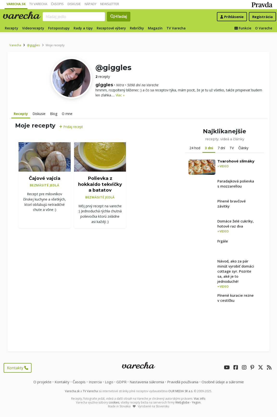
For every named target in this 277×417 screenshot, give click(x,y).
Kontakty (17, 367)
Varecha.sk (15, 4)
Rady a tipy (83, 28)
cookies (114, 402)
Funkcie (242, 28)
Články (243, 148)
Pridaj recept (71, 126)
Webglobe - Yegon (188, 402)
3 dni (209, 148)
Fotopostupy (59, 28)
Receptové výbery (111, 28)
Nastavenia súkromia (147, 381)
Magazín (155, 28)
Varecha (15, 45)
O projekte (42, 381)
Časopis (57, 4)
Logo (109, 381)
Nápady (90, 4)
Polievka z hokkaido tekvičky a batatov (100, 184)
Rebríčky (137, 28)
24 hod (194, 148)
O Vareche (263, 28)
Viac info (199, 399)
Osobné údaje (222, 381)
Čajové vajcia (44, 178)
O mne (67, 113)
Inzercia (95, 381)
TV (232, 148)
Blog (53, 113)
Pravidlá (182, 381)
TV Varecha (38, 4)
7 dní (221, 148)
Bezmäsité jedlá (44, 185)
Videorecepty (33, 28)
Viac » (120, 95)
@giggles (33, 45)
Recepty (11, 28)
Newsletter (109, 4)
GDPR (121, 381)
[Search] (74, 16)
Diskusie (74, 4)
